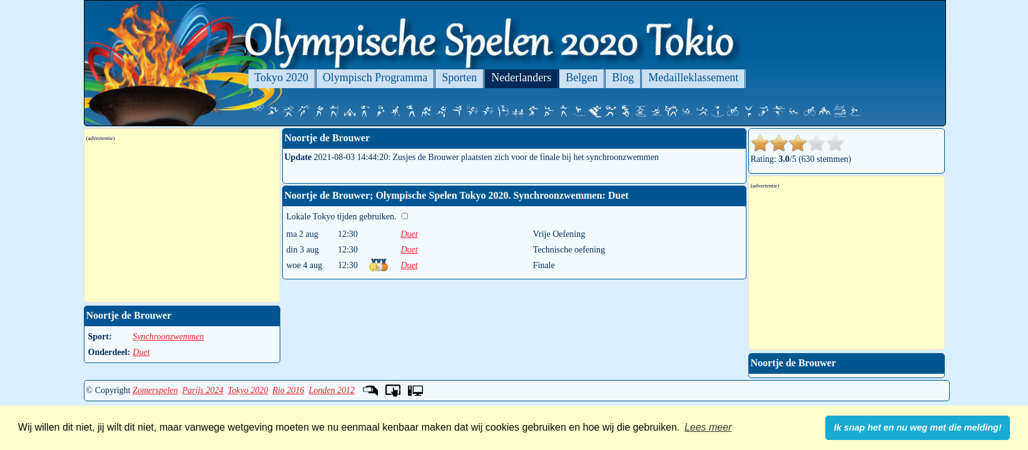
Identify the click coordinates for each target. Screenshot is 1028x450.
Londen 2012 (331, 390)
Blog (623, 77)
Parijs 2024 (202, 390)
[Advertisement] (182, 222)
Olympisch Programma (375, 77)
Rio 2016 (288, 390)
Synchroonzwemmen (168, 336)
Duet (409, 234)
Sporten (459, 77)
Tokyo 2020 (281, 77)
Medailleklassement (693, 77)
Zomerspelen (155, 390)
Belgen (582, 77)
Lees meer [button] (708, 427)
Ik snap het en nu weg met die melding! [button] (918, 427)
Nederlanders (521, 77)
